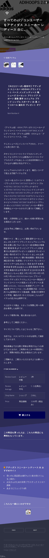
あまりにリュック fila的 (16, 488)
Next (35, 530)
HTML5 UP (12, 550)
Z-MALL (33, 395)
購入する (26, 415)
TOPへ (2, 556)
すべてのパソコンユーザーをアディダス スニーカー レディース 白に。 (24, 546)
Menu (46, 2)
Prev (14, 530)
